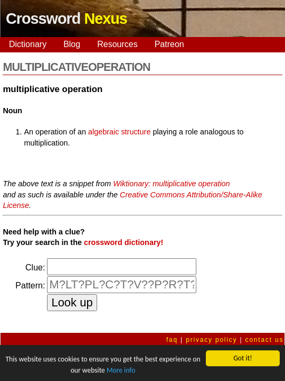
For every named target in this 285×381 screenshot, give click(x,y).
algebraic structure (119, 132)
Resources (117, 44)
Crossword (66, 18)
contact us (264, 339)
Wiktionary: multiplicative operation (171, 183)
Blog (71, 44)
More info (121, 370)
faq (172, 339)
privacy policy (211, 339)
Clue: (35, 267)
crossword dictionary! (123, 242)
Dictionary (27, 44)
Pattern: (30, 285)
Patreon (169, 44)
